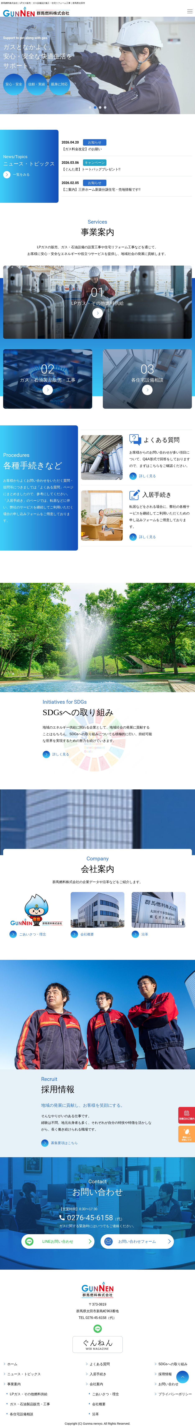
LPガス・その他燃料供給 (28, 1394)
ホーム (12, 1364)
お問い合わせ (168, 1384)
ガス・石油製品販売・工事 (30, 1404)
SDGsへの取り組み (172, 1364)
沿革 (95, 1414)
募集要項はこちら (64, 1143)
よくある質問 (100, 1364)
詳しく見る (147, 476)
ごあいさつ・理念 (105, 1394)
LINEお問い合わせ (57, 1241)
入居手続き (98, 1374)
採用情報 (165, 1374)
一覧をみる (21, 174)
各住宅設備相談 (21, 1414)
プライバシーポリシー (175, 1394)
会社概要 (99, 1404)
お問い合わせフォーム (137, 1241)
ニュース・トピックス (24, 1374)
